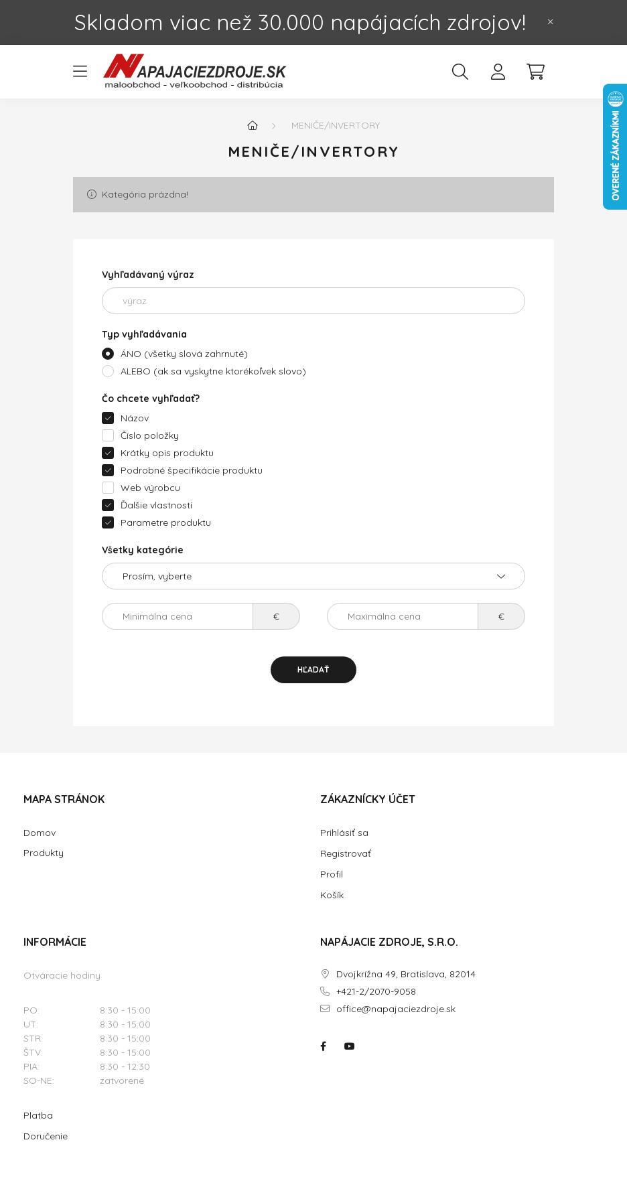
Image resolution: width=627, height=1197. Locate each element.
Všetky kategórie (143, 550)
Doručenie (45, 1136)
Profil (331, 874)
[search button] (460, 71)
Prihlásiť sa (344, 833)
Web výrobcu (150, 488)
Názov (135, 418)
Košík (332, 895)
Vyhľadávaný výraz (148, 275)
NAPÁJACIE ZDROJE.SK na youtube (349, 1046)
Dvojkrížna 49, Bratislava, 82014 (406, 974)
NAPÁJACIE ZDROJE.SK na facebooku (322, 1046)
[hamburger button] (79, 71)
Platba (38, 1115)
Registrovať (345, 853)
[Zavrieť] (551, 22)
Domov (39, 833)
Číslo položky (150, 435)
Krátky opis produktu (167, 453)
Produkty (43, 853)
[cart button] (535, 71)
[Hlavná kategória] (252, 125)
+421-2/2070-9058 (376, 991)
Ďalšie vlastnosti (156, 505)
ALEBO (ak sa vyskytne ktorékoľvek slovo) (213, 371)
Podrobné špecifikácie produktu (192, 470)
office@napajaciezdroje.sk (396, 1009)
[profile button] (497, 71)
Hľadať (313, 669)
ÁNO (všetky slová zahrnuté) (184, 354)
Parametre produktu (166, 522)
